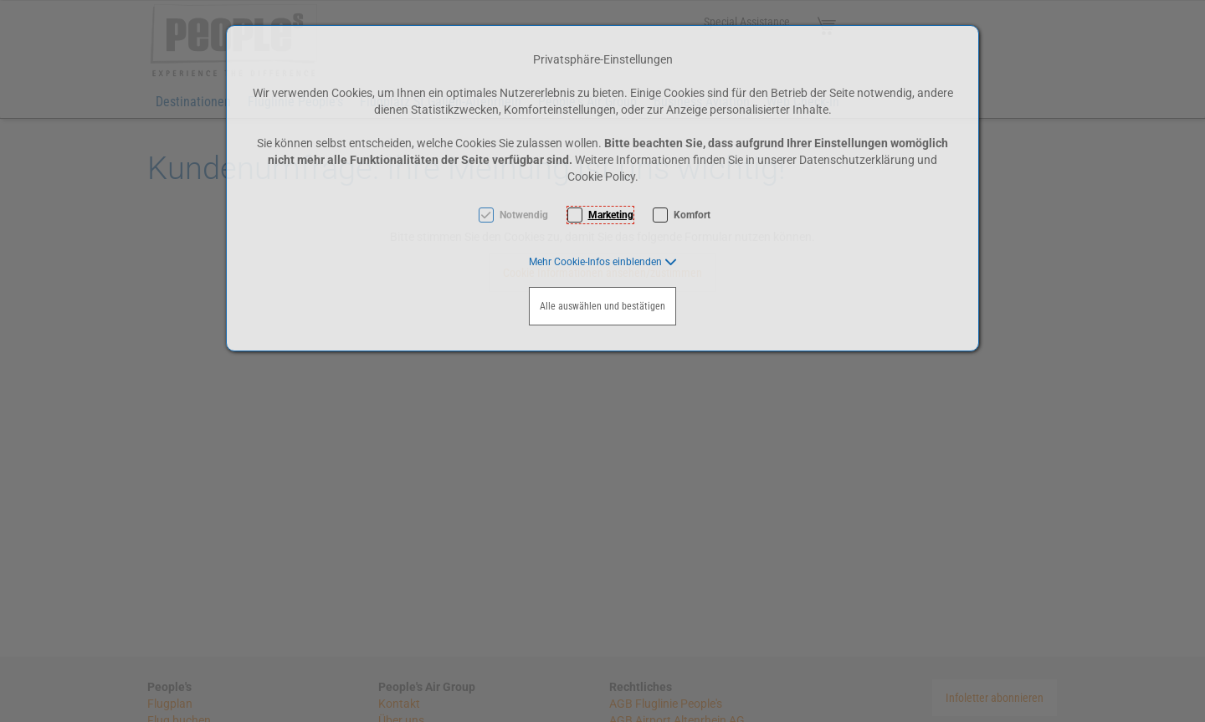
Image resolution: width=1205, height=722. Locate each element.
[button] (603, 262)
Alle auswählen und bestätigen (602, 306)
